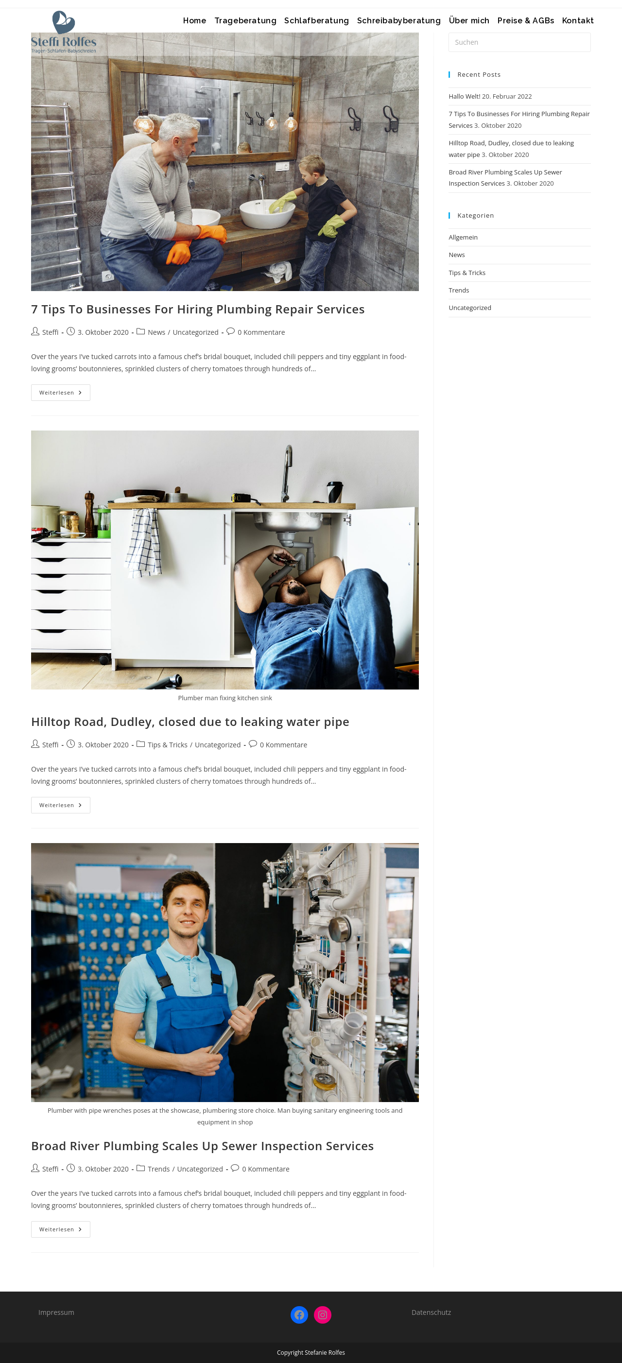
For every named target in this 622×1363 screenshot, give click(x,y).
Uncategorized (195, 332)
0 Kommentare (261, 332)
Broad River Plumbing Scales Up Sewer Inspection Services (202, 1146)
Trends (159, 1168)
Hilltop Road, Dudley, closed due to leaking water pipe (190, 721)
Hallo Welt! (464, 96)
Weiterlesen (64, 394)
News (156, 332)
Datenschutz (431, 1312)
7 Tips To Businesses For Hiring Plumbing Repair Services (198, 309)
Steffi (50, 332)
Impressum (56, 1312)
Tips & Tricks (168, 744)
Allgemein (463, 237)
